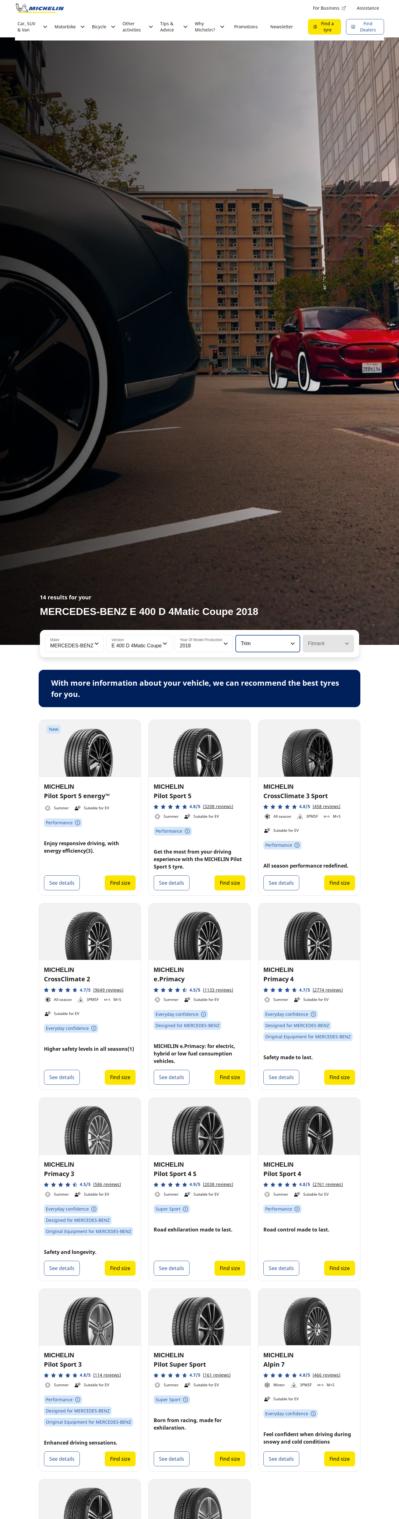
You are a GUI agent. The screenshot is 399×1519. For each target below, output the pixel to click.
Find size (120, 882)
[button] (96, 643)
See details (62, 882)
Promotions (246, 27)
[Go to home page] (40, 8)
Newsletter (281, 27)
